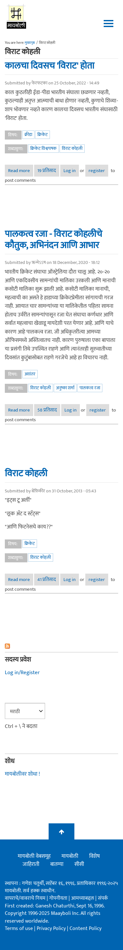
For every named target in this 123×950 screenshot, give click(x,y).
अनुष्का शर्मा (65, 388)
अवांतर (29, 374)
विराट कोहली (72, 148)
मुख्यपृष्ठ (30, 43)
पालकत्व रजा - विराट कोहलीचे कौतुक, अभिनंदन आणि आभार (53, 239)
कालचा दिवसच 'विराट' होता (49, 65)
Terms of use (19, 928)
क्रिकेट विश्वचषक (43, 148)
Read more (20, 171)
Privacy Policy (52, 928)
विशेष (94, 856)
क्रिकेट (42, 134)
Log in (69, 171)
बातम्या (56, 864)
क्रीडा (28, 134)
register (97, 171)
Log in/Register (22, 672)
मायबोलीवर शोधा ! (22, 774)
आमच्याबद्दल (83, 898)
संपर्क (103, 898)
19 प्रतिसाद (46, 171)
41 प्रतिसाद (46, 580)
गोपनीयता (59, 898)
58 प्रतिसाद (47, 410)
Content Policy (85, 928)
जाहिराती (31, 864)
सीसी (79, 864)
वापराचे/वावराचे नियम (25, 898)
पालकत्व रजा (90, 388)
